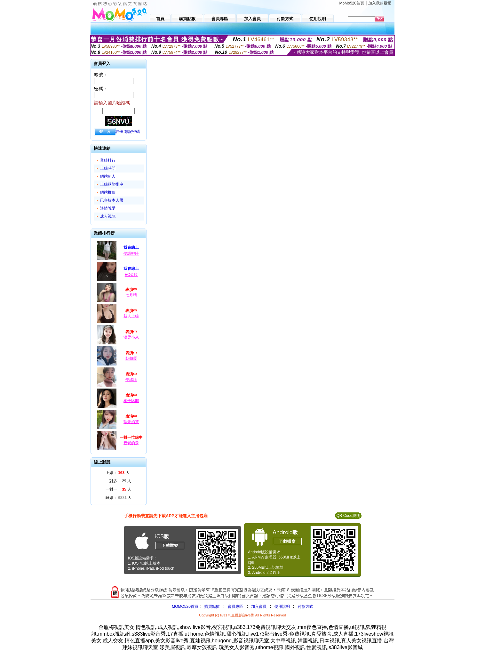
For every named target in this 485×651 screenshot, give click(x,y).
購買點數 (211, 606)
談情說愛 (107, 208)
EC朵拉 (131, 274)
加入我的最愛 (379, 3)
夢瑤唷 (131, 379)
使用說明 (282, 606)
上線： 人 (118, 472)
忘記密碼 (132, 131)
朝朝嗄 (131, 358)
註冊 (119, 131)
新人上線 (131, 316)
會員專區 (235, 606)
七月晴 (131, 295)
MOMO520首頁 (185, 606)
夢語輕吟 (131, 253)
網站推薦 (107, 192)
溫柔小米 (131, 337)
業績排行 (107, 160)
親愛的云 (131, 443)
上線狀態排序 (111, 184)
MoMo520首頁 (351, 3)
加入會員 (258, 606)
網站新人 (107, 176)
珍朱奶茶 (131, 422)
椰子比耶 (131, 400)
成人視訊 (107, 216)
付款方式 (305, 606)
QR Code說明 (348, 515)
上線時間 (107, 168)
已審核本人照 (111, 200)
